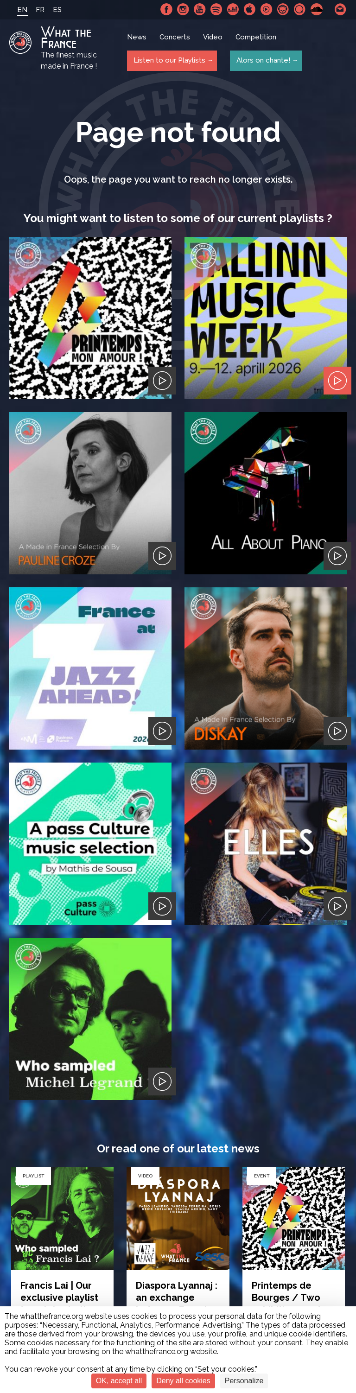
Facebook (166, 9)
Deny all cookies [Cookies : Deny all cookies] (183, 1381)
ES (54, 10)
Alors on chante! (261, 61)
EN (19, 10)
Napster (283, 9)
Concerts (175, 39)
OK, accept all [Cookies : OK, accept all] (119, 1381)
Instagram (183, 9)
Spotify (216, 9)
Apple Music (250, 9)
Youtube (200, 9)
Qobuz (300, 9)
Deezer (233, 9)
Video (213, 39)
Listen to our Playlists (168, 61)
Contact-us (341, 9)
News (137, 39)
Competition (256, 39)
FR (37, 10)
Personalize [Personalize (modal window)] (244, 1381)
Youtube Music (267, 9)
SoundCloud (317, 9)
